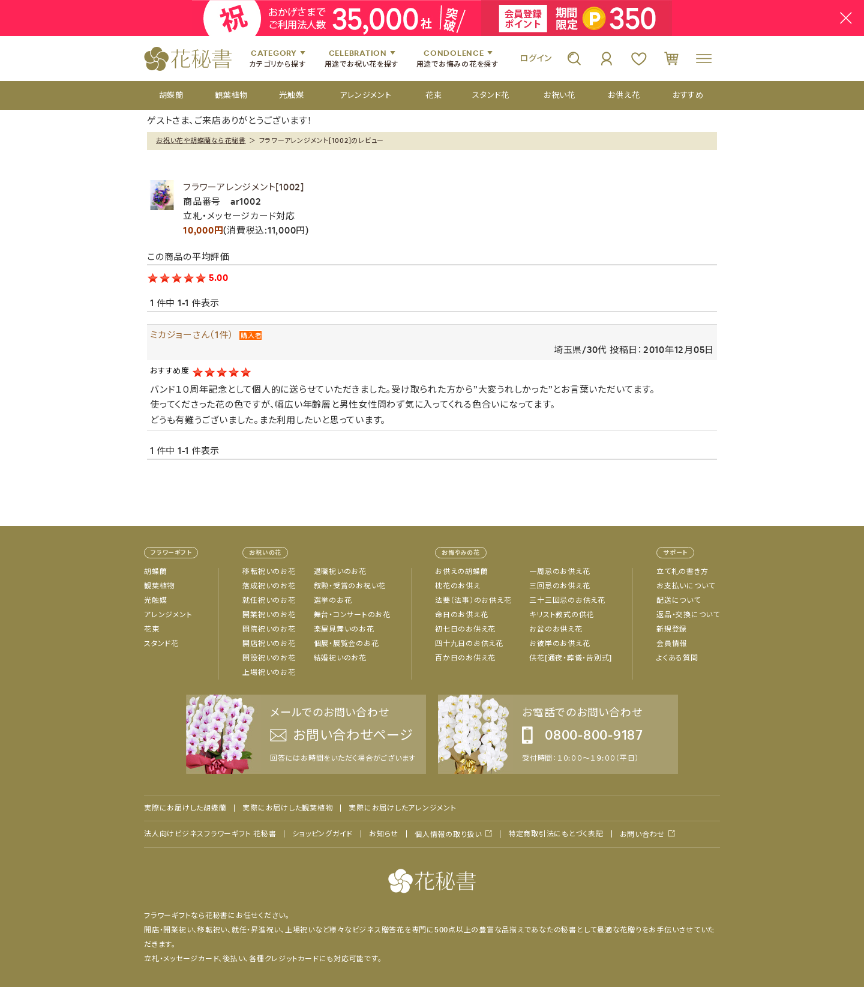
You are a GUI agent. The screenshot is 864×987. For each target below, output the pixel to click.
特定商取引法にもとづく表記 (556, 834)
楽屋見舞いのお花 (344, 629)
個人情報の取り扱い (448, 834)
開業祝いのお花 (268, 615)
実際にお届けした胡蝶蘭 (185, 808)
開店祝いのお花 (268, 643)
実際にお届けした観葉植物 (287, 808)
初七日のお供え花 (465, 629)
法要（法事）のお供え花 (473, 600)
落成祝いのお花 (268, 586)
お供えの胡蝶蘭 (461, 571)
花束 (152, 629)
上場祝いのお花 (268, 672)
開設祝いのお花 (268, 658)
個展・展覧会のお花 (346, 643)
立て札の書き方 (682, 571)
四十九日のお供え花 (469, 643)
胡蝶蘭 (155, 571)
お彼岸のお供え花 (559, 643)
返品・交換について (688, 615)
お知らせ (383, 834)
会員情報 (671, 643)
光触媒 (155, 600)
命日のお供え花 (461, 615)
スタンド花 (161, 643)
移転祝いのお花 (268, 571)
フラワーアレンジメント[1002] (243, 187)
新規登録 (671, 629)
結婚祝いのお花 (340, 658)
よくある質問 (677, 658)
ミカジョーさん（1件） (191, 334)
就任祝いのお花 (268, 600)
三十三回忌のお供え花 (567, 600)
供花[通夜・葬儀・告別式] (570, 658)
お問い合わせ (642, 834)
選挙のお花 (333, 600)
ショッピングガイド (322, 834)
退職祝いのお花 (340, 571)
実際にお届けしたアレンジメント (402, 808)
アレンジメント (168, 615)
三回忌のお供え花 (559, 586)
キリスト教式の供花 (561, 615)
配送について (678, 600)
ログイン (536, 58)
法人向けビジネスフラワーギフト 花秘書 (210, 834)
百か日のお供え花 (465, 658)
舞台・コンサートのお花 (352, 615)
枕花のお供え (458, 586)
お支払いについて (685, 586)
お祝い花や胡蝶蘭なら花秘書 (201, 140)
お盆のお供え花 (555, 629)
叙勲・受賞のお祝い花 (350, 586)
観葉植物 (159, 586)
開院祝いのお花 (268, 629)
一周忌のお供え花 (559, 571)
